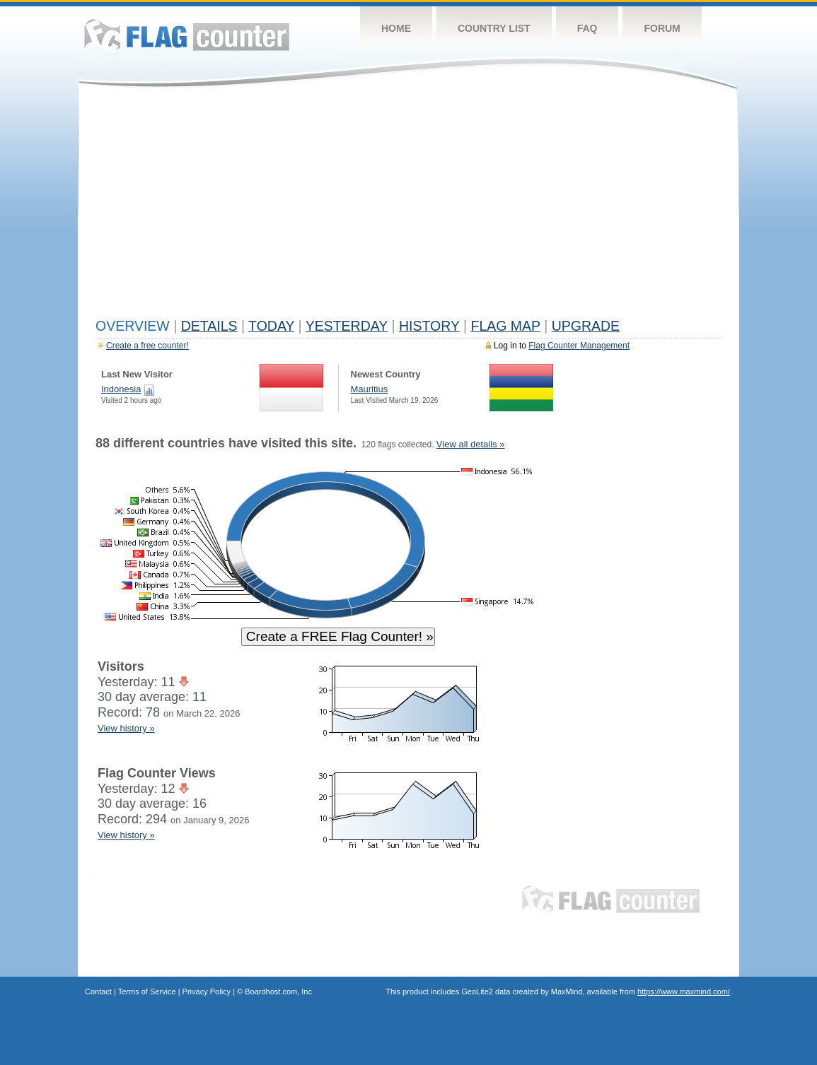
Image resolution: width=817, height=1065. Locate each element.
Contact (98, 991)
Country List (494, 28)
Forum (662, 28)
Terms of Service (147, 991)
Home (396, 28)
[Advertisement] (408, 206)
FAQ (587, 28)
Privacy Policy (206, 991)
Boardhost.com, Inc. (279, 991)
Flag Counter (186, 35)
